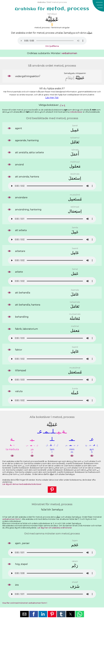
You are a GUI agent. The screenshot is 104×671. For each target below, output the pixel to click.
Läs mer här (52, 97)
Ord (48, 2)
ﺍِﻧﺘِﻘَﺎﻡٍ (69, 77)
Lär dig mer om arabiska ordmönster (54, 528)
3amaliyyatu (69, 73)
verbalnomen (69, 53)
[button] (98, 6)
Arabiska (41, 2)
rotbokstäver (76, 112)
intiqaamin (81, 73)
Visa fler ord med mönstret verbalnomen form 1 (24, 603)
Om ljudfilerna (52, 46)
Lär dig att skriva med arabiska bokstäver (21, 484)
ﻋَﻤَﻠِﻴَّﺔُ (79, 77)
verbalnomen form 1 (11, 519)
